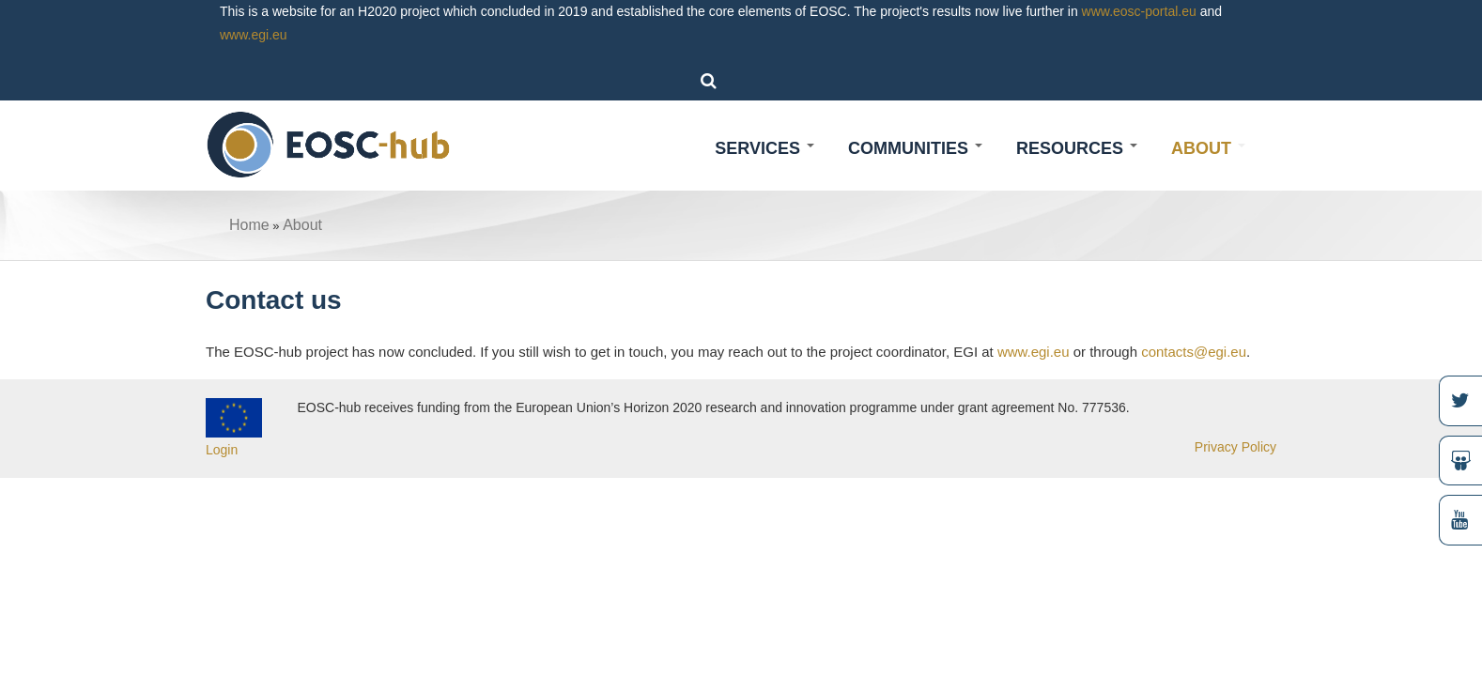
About (1208, 148)
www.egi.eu (253, 34)
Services (764, 148)
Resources (1076, 148)
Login (222, 449)
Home (249, 225)
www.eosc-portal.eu (1139, 11)
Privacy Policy (1235, 446)
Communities (915, 148)
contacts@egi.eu (1193, 352)
